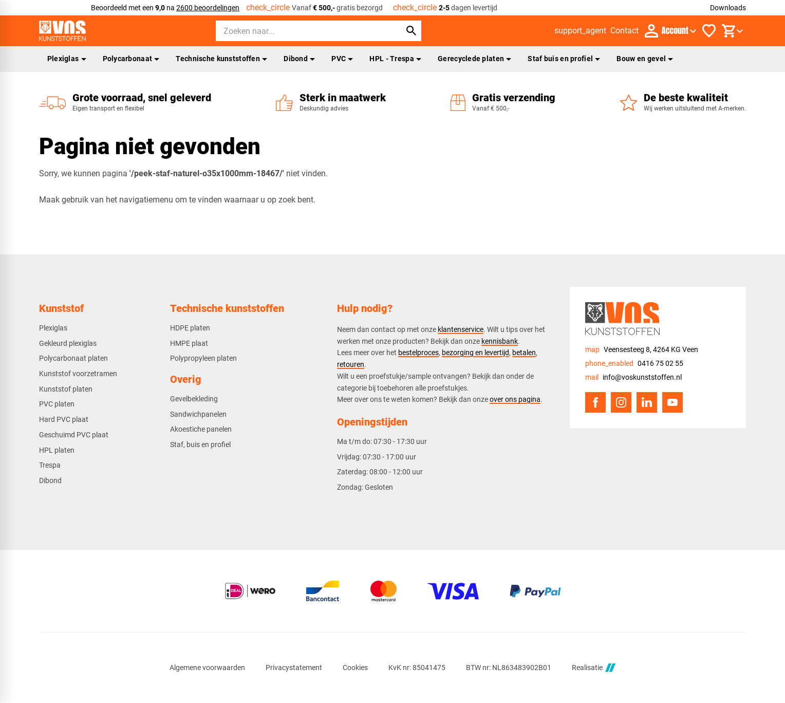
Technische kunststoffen (221, 58)
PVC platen (56, 404)
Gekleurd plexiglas (68, 343)
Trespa (50, 465)
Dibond (299, 58)
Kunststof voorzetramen (78, 373)
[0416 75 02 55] (634, 363)
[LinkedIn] (647, 402)
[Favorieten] (709, 31)
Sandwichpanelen (198, 414)
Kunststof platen (65, 389)
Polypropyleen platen (203, 358)
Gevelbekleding (194, 399)
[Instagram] (621, 402)
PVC (342, 58)
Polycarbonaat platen (73, 358)
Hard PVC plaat (63, 419)
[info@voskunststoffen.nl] (633, 377)
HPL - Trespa (395, 58)
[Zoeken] (299, 31)
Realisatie (593, 667)
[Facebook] (595, 402)
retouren (350, 364)
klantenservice (460, 329)
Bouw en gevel (644, 58)
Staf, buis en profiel (200, 444)
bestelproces (418, 352)
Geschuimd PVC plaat (73, 435)
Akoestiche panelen (201, 429)
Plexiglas (66, 58)
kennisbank (499, 341)
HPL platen (56, 450)
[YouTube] (672, 402)
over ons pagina (515, 399)
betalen (524, 352)
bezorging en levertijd (475, 352)
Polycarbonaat (131, 58)
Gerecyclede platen (474, 58)
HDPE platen (190, 328)
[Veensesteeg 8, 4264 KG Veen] (641, 349)
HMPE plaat (189, 343)
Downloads (728, 8)
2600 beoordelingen (207, 8)
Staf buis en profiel (564, 58)
